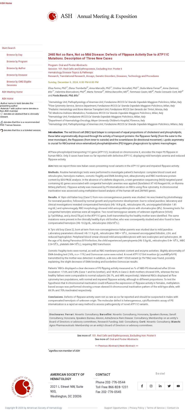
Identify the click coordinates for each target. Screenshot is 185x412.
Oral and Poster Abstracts (124, 339)
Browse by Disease (17, 75)
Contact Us (173, 408)
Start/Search (8, 48)
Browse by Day (14, 54)
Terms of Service (156, 408)
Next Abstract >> (129, 345)
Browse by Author (16, 68)
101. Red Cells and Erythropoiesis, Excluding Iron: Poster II (124, 335)
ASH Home (6, 3)
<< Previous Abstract (106, 345)
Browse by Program (17, 61)
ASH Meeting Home (12, 92)
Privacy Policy (137, 408)
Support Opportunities (115, 408)
